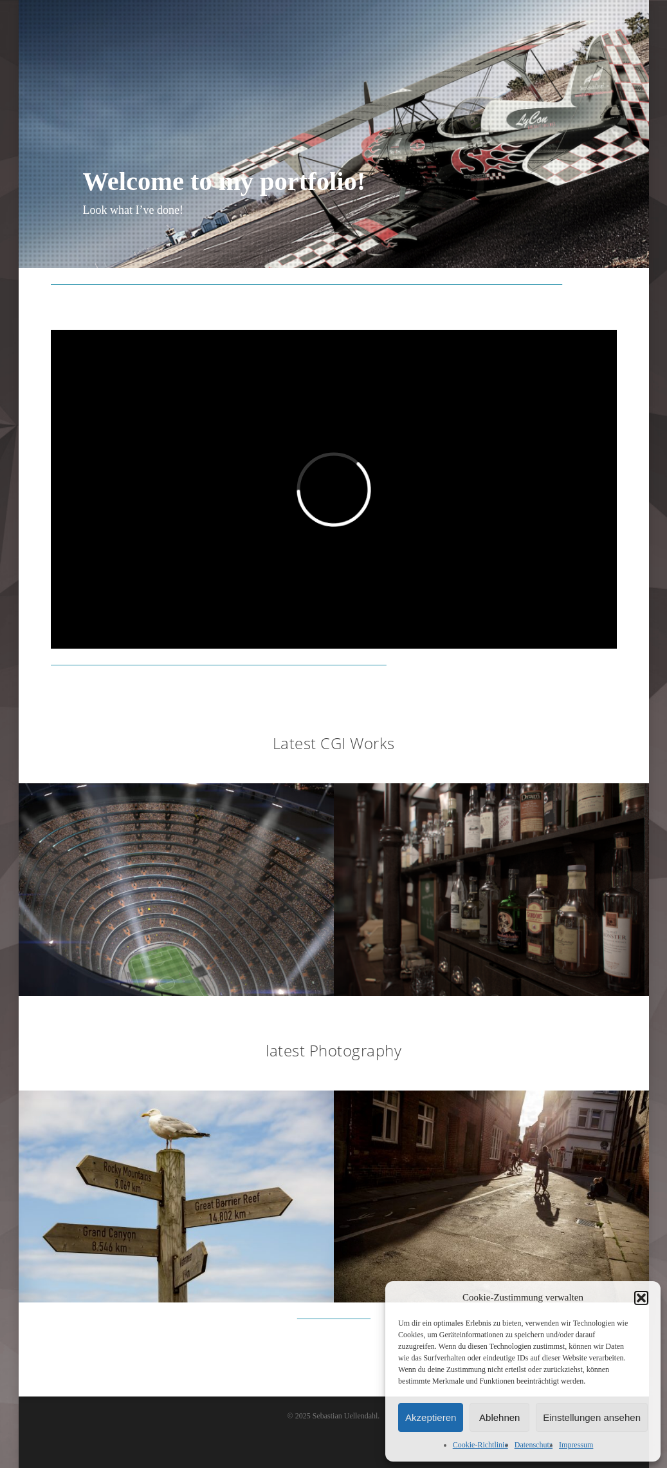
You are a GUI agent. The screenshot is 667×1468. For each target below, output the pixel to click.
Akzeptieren (430, 1417)
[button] (641, 1298)
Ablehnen (499, 1417)
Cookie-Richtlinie (480, 1444)
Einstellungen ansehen (592, 1417)
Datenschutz (534, 1444)
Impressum (576, 1444)
